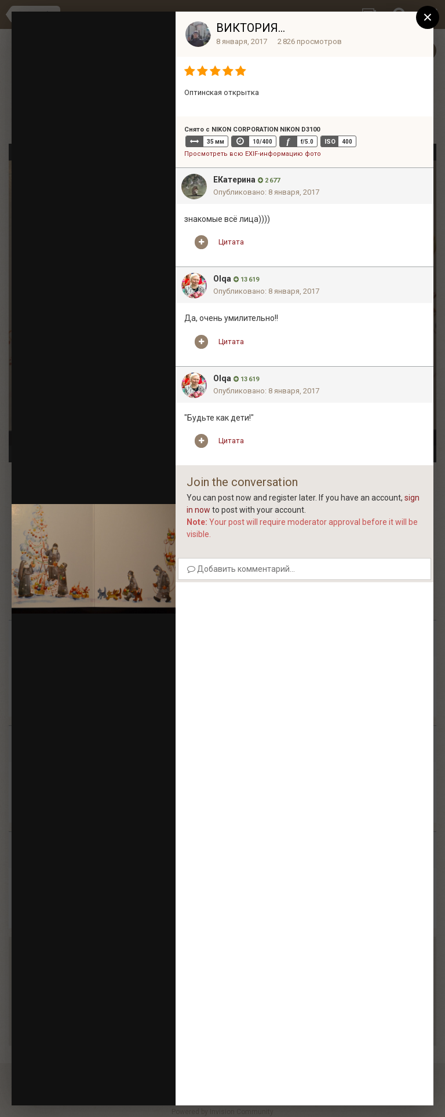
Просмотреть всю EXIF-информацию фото (252, 154)
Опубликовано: (266, 192)
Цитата (231, 242)
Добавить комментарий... (241, 569)
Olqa (222, 278)
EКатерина (234, 179)
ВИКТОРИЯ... (250, 28)
